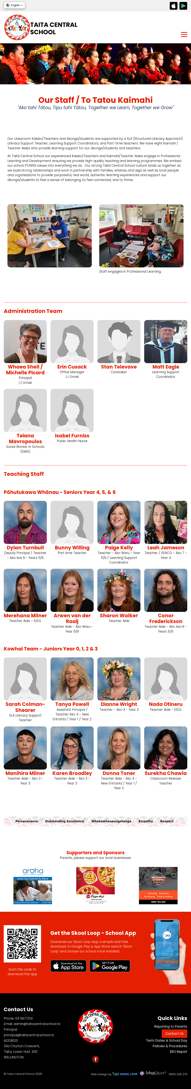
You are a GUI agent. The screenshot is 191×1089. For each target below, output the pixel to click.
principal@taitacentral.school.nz (29, 1035)
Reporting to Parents (170, 1026)
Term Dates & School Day (166, 1040)
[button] (14, 5)
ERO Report (178, 1051)
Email (25, 382)
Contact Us (174, 1033)
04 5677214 (24, 1018)
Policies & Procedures (170, 1046)
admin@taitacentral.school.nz (37, 1024)
